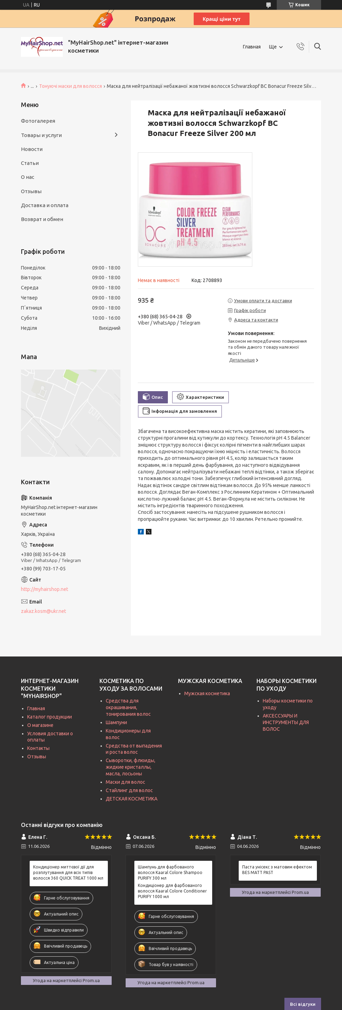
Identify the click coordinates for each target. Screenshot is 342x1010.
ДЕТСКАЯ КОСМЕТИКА (131, 799)
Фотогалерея (38, 121)
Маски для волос (125, 782)
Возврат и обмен (42, 219)
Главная (252, 47)
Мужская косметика (207, 693)
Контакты (38, 748)
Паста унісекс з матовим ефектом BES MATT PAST (277, 870)
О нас (27, 177)
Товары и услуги (41, 135)
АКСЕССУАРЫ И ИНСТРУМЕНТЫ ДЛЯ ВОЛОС (286, 722)
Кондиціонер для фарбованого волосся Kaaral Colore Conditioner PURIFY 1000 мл (172, 891)
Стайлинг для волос (129, 790)
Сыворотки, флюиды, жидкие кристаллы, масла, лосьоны (130, 767)
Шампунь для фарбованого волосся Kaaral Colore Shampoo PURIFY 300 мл (170, 872)
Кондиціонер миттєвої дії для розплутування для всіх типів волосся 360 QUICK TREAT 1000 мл (68, 872)
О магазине (40, 725)
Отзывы (31, 191)
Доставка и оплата (44, 205)
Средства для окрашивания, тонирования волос (128, 707)
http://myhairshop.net (44, 589)
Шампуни (116, 722)
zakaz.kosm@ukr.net (43, 611)
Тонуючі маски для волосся (70, 86)
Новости (32, 149)
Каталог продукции (49, 717)
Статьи (30, 163)
